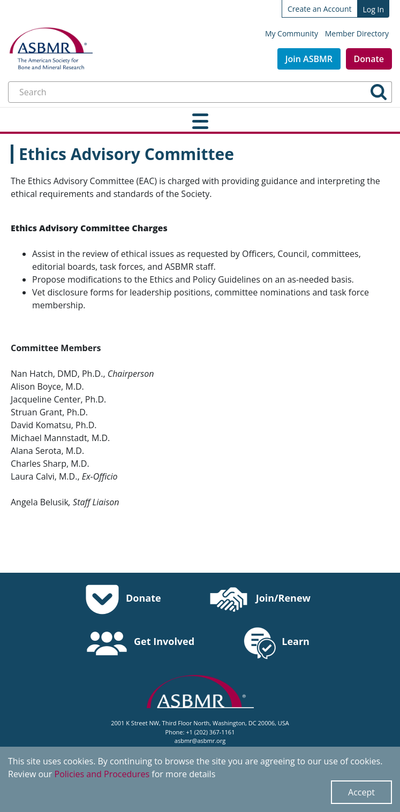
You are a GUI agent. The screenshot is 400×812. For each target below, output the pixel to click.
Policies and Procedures (102, 774)
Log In (373, 9)
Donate (369, 59)
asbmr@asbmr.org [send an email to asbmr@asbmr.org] (200, 741)
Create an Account (320, 9)
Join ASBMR (309, 59)
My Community (291, 33)
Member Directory (357, 33)
